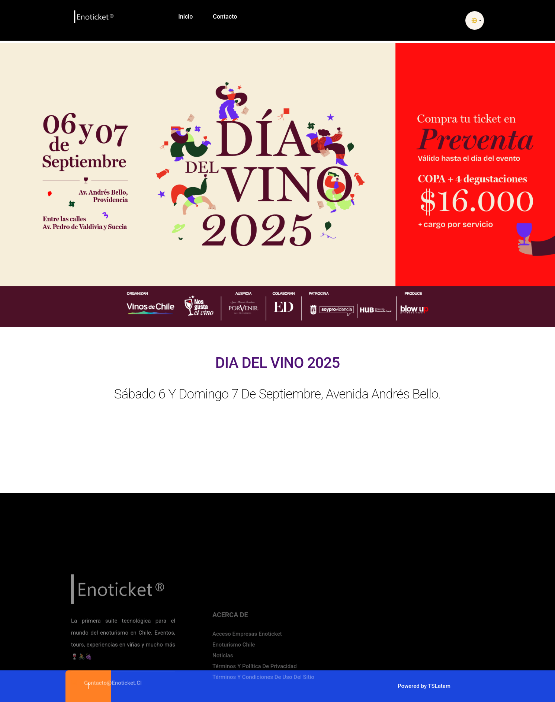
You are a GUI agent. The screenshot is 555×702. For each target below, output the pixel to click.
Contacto (225, 16)
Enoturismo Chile (233, 692)
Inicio (185, 16)
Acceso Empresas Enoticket (247, 681)
